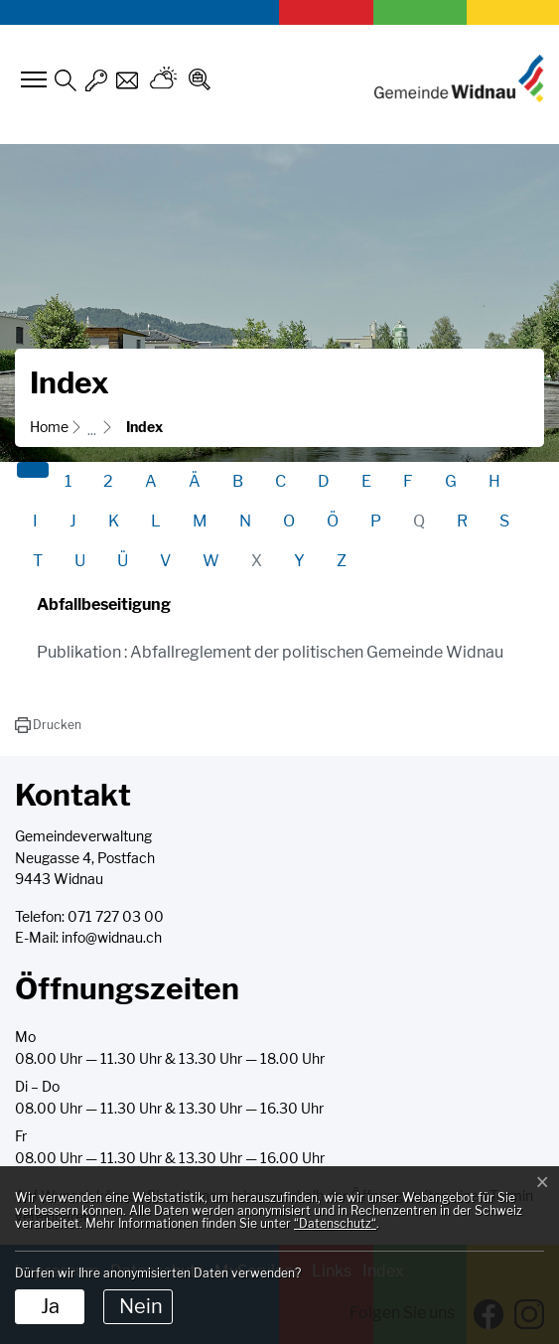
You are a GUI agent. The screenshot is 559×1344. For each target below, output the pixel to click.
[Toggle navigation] (31, 79)
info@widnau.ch (112, 938)
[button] (48, 725)
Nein (141, 1306)
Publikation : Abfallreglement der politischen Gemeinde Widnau (270, 652)
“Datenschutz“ (335, 1223)
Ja (50, 1306)
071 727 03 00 (116, 917)
